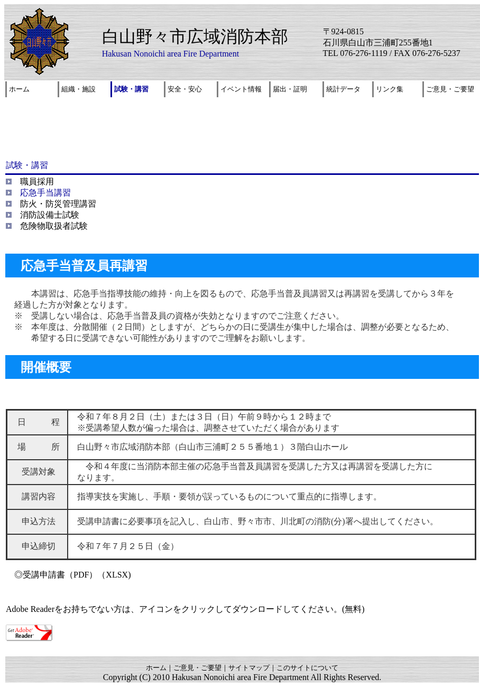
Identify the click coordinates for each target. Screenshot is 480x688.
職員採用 (37, 181)
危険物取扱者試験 (54, 225)
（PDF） (81, 574)
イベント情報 (241, 89)
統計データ (343, 89)
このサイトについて (307, 668)
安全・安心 (185, 89)
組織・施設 (78, 89)
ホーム (19, 89)
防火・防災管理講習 (58, 203)
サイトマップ (249, 668)
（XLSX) (114, 574)
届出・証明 (290, 89)
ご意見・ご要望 (450, 89)
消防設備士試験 (49, 214)
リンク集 (389, 89)
